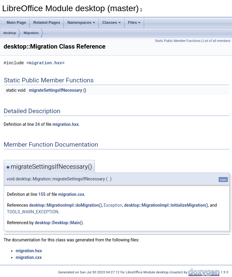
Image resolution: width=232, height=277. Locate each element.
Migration (31, 33)
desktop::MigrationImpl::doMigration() (65, 205)
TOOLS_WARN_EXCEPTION (32, 211)
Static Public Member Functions (178, 41)
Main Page (16, 22)
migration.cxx (71, 194)
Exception (113, 205)
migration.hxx (45, 63)
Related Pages (46, 22)
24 (37, 124)
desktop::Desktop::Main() (59, 222)
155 (42, 194)
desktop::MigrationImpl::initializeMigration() (166, 205)
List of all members (216, 41)
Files (134, 22)
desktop (9, 33)
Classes (111, 22)
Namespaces (81, 22)
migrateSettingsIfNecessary (55, 90)
